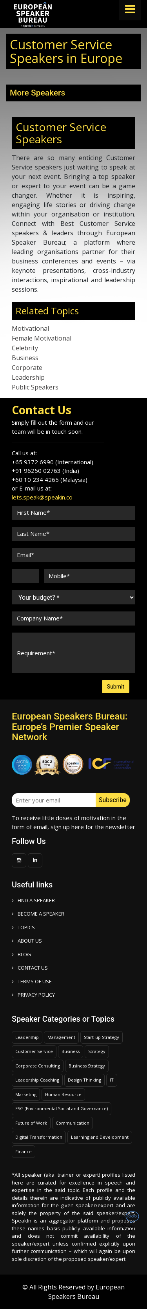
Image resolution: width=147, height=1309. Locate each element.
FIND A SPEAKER (33, 900)
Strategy (96, 1051)
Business (25, 357)
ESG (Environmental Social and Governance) (61, 1108)
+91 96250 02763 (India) (45, 470)
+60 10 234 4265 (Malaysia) (49, 479)
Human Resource (63, 1094)
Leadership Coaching (37, 1080)
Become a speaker (38, 913)
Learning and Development (100, 1137)
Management (61, 1037)
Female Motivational (41, 338)
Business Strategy (87, 1066)
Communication (72, 1123)
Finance (23, 1151)
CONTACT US (30, 967)
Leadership (28, 377)
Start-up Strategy (101, 1037)
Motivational (30, 328)
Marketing (25, 1094)
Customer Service (34, 1051)
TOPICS (23, 927)
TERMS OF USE (32, 981)
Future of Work (31, 1123)
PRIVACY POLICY (33, 994)
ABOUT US (27, 940)
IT (112, 1080)
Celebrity (25, 348)
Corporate (27, 367)
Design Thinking (84, 1080)
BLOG (21, 954)
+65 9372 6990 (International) (52, 462)
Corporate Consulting (37, 1066)
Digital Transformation (38, 1137)
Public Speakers (35, 387)
